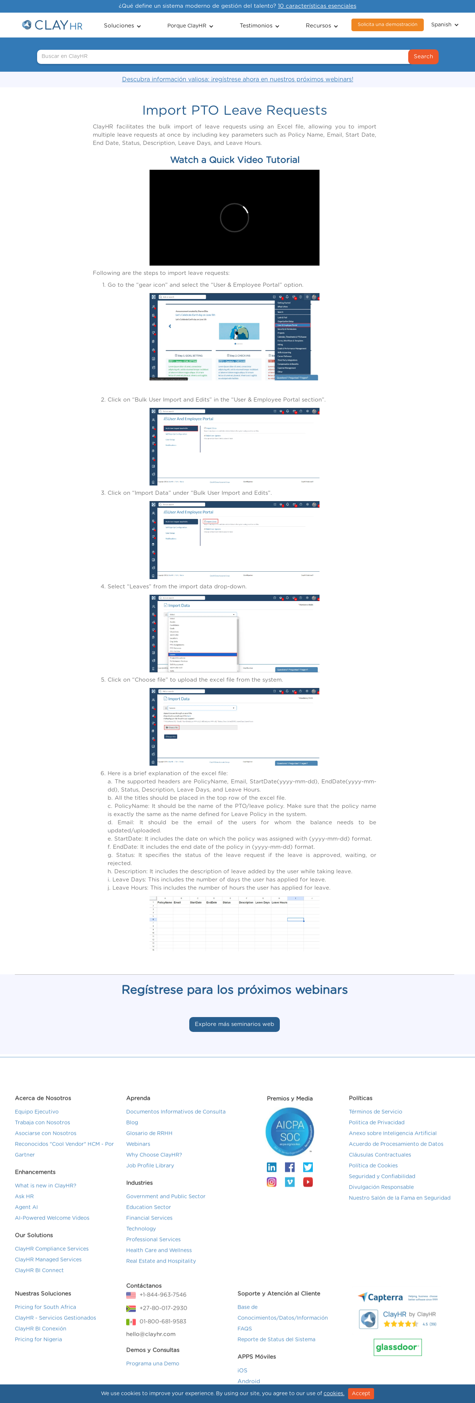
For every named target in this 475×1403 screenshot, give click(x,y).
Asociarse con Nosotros (45, 1141)
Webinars (138, 1152)
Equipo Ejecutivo (37, 1120)
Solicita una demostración (387, 24)
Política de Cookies (373, 1174)
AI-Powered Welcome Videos (52, 1226)
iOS (243, 1379)
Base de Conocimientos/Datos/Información (283, 1321)
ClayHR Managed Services (48, 1268)
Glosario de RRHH (149, 1141)
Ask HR (24, 1205)
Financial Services (149, 1226)
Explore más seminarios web (234, 1024)
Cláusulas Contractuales (380, 1163)
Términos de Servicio (375, 1120)
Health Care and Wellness (159, 1258)
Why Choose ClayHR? (154, 1163)
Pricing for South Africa (45, 1315)
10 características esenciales (317, 6)
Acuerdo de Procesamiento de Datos (396, 1152)
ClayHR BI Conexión (40, 1337)
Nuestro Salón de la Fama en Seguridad (400, 1206)
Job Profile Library (150, 1174)
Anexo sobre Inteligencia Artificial (393, 1141)
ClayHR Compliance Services (52, 1257)
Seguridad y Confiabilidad (382, 1185)
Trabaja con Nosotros (42, 1131)
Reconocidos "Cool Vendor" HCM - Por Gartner (64, 1158)
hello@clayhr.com (151, 1342)
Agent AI (26, 1215)
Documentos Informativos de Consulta (176, 1120)
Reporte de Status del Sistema (276, 1348)
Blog (132, 1131)
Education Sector (148, 1215)
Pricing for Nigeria (38, 1348)
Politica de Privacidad (376, 1131)
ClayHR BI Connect (39, 1279)
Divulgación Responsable (381, 1195)
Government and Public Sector (166, 1205)
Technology (141, 1237)
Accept (361, 1393)
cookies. (334, 1393)
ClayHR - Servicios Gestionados (55, 1326)
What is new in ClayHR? (45, 1194)
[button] (122, 25)
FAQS (245, 1337)
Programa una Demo (152, 1372)
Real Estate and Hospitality (161, 1269)
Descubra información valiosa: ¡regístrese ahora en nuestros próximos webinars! (237, 79)
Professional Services (153, 1248)
